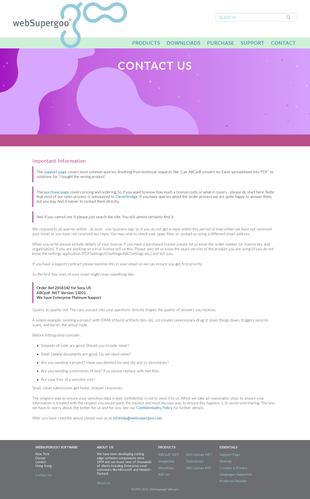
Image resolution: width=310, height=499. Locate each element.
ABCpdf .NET (168, 454)
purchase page (56, 192)
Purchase (220, 43)
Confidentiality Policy (154, 407)
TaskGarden (195, 461)
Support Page (230, 454)
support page (55, 172)
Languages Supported (236, 474)
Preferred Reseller (233, 481)
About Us (103, 483)
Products (146, 43)
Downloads (184, 43)
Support (253, 43)
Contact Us (44, 475)
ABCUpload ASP (198, 468)
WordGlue (166, 468)
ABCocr (164, 474)
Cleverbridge (126, 196)
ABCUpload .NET (199, 454)
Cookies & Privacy (233, 468)
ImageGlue (166, 461)
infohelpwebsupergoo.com (137, 418)
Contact (283, 43)
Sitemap (226, 461)
